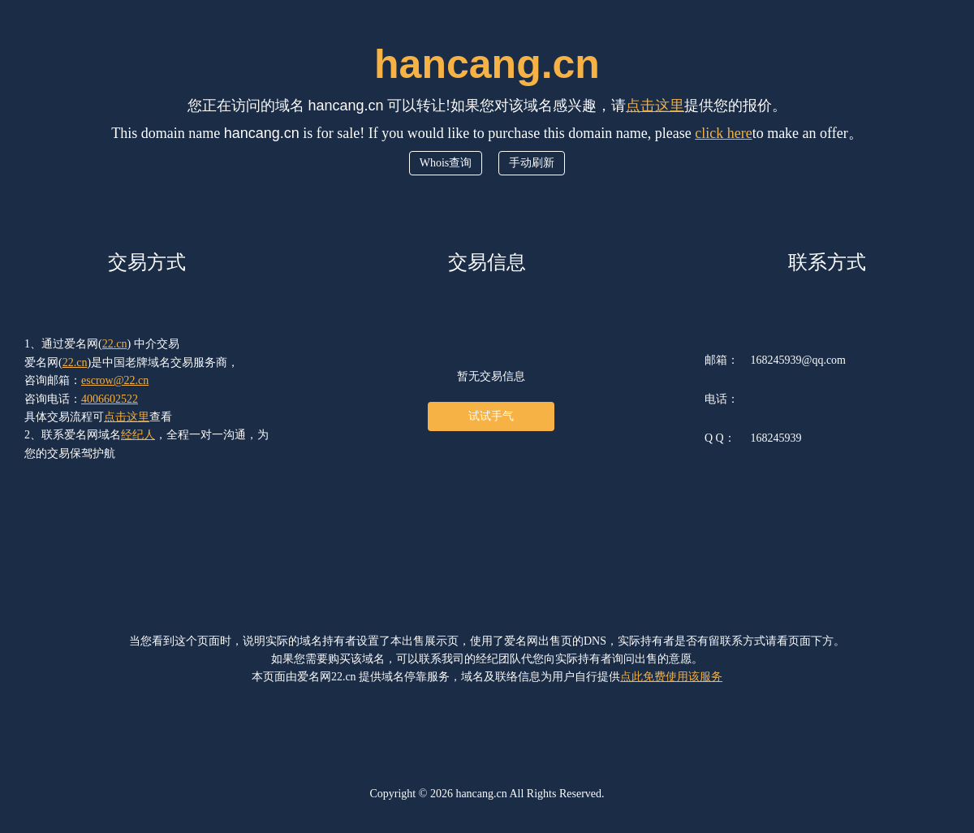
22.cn (114, 344)
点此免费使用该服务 (671, 677)
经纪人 (138, 435)
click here (723, 133)
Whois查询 (446, 163)
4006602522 (109, 399)
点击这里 (655, 105)
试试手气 (491, 416)
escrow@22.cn (115, 380)
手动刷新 (531, 163)
